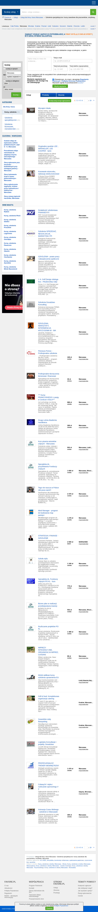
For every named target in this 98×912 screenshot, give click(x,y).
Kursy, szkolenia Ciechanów (10, 256)
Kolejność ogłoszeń (84, 886)
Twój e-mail (57, 58)
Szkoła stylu (43, 559)
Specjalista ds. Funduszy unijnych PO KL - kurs (48, 580)
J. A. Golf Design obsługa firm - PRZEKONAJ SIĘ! (48, 280)
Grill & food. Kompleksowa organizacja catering (48, 697)
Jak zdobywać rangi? (85, 888)
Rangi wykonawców (84, 893)
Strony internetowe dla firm (36, 891)
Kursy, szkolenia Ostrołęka (10, 238)
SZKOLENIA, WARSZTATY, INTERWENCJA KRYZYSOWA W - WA (47, 326)
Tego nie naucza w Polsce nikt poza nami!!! (48, 489)
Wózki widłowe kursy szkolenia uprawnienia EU (48, 676)
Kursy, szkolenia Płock (12, 216)
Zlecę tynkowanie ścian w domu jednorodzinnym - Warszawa (10, 177)
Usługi (28, 95)
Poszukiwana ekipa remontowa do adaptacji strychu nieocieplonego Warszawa (11, 154)
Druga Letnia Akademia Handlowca (47, 421)
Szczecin (63, 26)
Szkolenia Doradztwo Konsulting (46, 303)
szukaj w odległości (11, 81)
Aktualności (8, 888)
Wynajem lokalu (44, 108)
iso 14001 (43, 860)
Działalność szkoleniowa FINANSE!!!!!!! (48, 211)
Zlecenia (61, 95)
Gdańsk (69, 26)
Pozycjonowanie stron (36, 899)
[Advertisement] (14, 46)
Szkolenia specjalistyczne (12, 119)
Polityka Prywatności (11, 891)
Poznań (44, 26)
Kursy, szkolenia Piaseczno (10, 244)
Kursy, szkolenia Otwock (10, 250)
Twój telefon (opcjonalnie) (79, 66)
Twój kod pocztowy (60, 66)
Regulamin (8, 893)
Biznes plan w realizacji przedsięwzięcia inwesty (47, 605)
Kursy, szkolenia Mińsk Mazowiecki (10, 268)
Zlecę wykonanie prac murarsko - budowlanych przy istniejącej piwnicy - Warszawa (12, 166)
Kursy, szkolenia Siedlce (10, 221)
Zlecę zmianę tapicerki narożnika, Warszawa (12, 197)
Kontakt (31, 888)
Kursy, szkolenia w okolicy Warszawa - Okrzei (52, 864)
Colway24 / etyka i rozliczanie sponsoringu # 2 (48, 786)
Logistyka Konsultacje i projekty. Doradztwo (47, 743)
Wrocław (31, 26)
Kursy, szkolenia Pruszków (10, 227)
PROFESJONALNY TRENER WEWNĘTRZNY (48, 764)
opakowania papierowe (76, 860)
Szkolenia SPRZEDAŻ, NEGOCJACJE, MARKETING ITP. (47, 233)
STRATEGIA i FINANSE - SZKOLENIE (48, 537)
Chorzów (76, 26)
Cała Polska (14, 26)
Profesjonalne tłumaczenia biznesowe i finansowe (48, 375)
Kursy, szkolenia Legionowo (10, 232)
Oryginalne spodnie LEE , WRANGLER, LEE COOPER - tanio (48, 148)
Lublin (83, 26)
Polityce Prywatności (61, 906)
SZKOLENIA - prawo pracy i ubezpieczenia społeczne (48, 258)
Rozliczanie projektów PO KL (48, 627)
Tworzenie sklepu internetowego (35, 895)
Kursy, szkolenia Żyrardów (10, 262)
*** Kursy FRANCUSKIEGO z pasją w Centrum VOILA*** (48, 397)
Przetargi (56, 893)
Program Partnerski (35, 886)
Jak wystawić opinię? (85, 891)
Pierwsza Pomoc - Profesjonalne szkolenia (47, 352)
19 (90, 100)
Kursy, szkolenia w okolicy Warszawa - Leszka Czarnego (53, 866)
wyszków (32, 862)
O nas (6, 886)
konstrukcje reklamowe (61, 860)
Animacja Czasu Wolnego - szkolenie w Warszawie (48, 811)
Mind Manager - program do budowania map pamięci (48, 513)
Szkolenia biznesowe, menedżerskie (12, 126)
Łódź (49, 26)
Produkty (45, 95)
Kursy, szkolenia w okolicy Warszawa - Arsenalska (60, 867)
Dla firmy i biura (9, 107)
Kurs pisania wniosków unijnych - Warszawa (47, 442)
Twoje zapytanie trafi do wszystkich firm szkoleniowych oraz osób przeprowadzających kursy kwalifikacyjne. (59, 75)
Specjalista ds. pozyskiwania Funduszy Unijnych (47, 466)
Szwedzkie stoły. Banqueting (44, 720)
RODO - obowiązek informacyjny (11, 896)
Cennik (80, 896)
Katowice (55, 26)
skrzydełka (50, 860)
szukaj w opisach (10, 69)
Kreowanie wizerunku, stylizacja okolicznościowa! (48, 172)
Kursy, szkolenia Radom (10, 211)
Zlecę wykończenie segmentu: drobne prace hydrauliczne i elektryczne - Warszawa (11, 188)
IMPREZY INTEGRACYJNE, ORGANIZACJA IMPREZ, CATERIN (48, 651)
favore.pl (17, 3)
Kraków (37, 26)
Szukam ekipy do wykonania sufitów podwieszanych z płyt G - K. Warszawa (12, 144)
